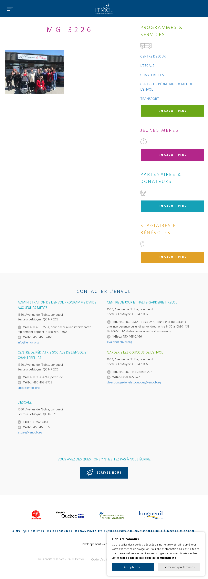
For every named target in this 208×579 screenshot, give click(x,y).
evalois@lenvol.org (119, 341)
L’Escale (147, 65)
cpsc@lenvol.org (29, 387)
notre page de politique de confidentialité (148, 557)
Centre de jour (153, 56)
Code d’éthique (101, 559)
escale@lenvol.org (30, 432)
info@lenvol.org (28, 342)
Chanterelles (152, 74)
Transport (149, 98)
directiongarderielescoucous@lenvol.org (134, 382)
